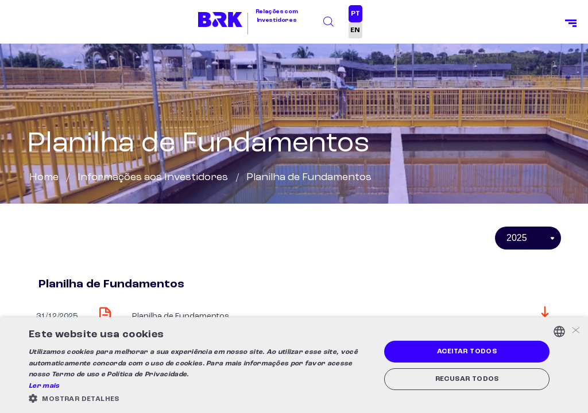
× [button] (575, 331)
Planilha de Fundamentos (180, 316)
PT (355, 13)
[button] (199, 398)
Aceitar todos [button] (467, 351)
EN (354, 30)
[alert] (294, 365)
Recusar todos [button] (467, 379)
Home (44, 177)
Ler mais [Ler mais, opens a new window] (44, 386)
